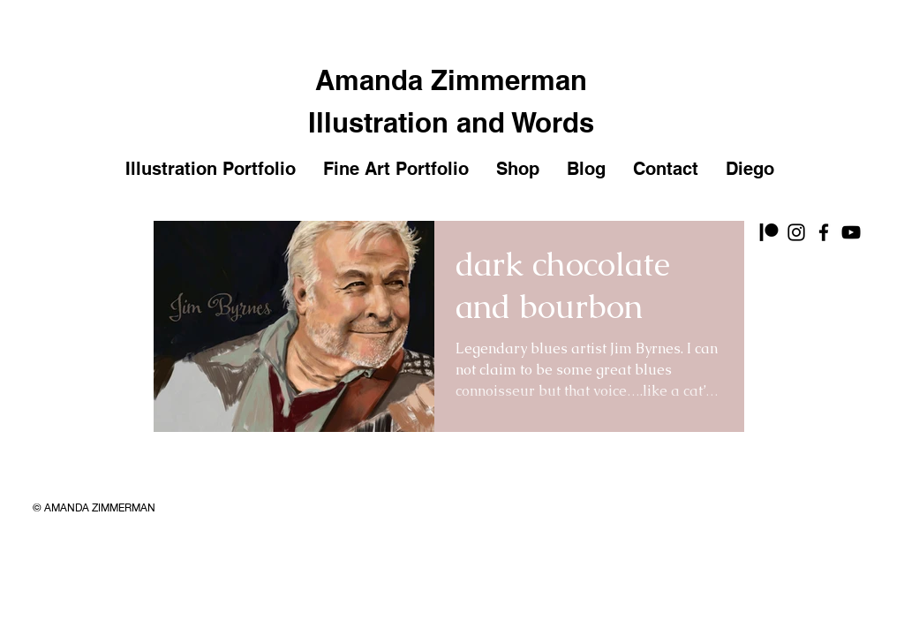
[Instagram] (796, 232)
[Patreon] (768, 232)
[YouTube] (851, 232)
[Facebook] (823, 232)
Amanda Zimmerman (451, 80)
